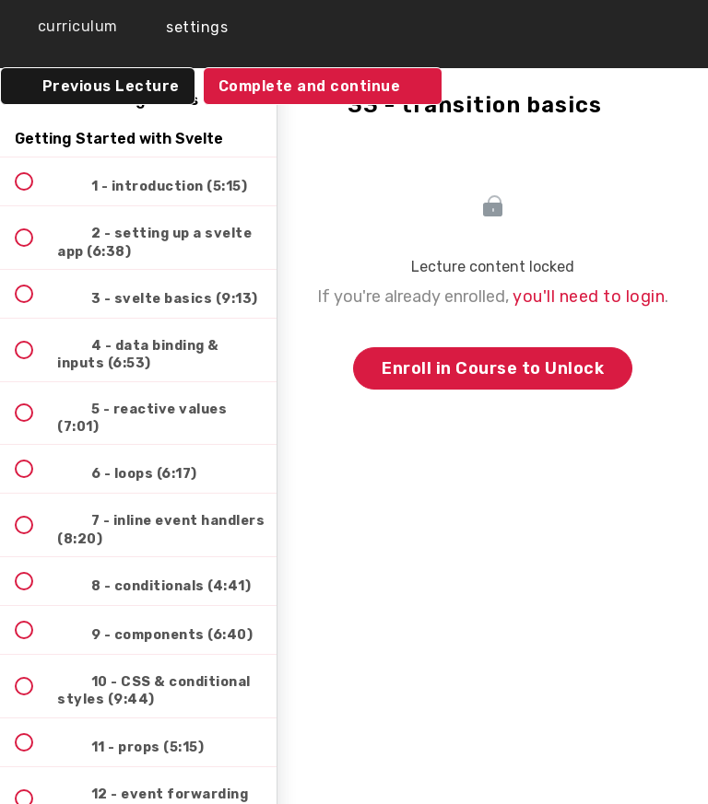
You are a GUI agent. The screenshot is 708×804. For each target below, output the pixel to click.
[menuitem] (184, 27)
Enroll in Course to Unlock (493, 368)
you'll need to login (589, 296)
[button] (64, 26)
